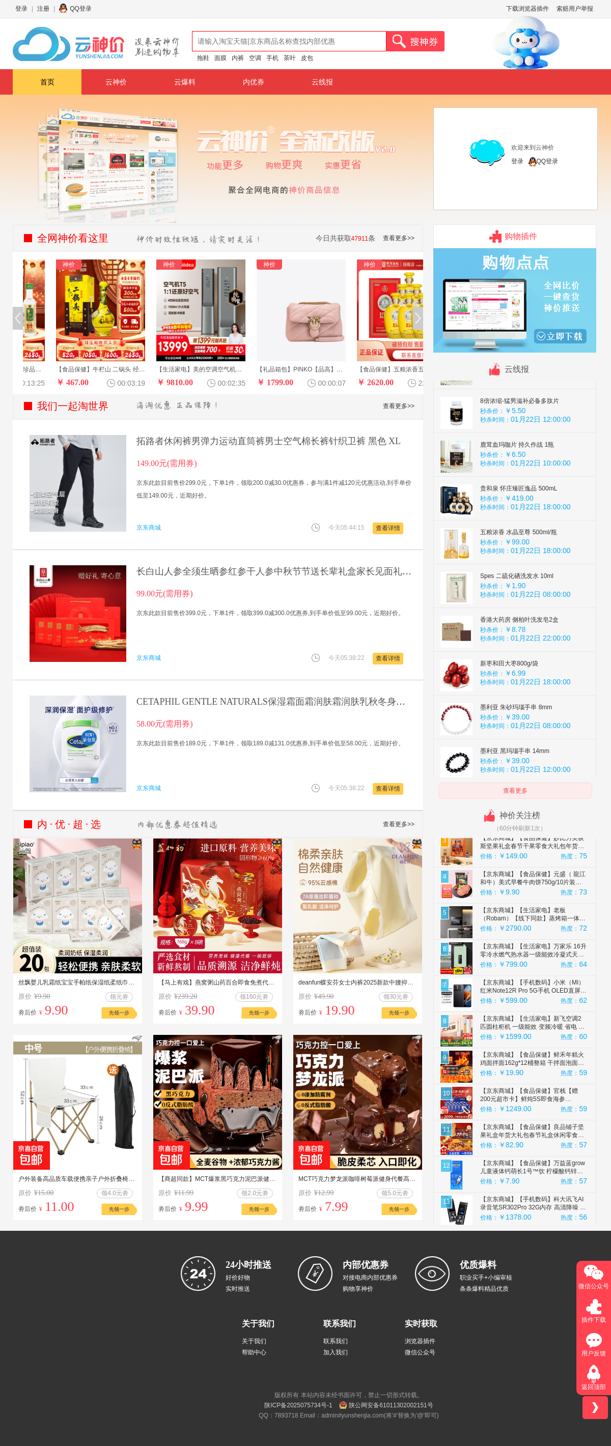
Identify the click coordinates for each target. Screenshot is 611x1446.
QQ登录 (81, 8)
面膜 (220, 58)
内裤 (238, 58)
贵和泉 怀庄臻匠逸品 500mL (518, 523)
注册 (43, 8)
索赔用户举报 (575, 8)
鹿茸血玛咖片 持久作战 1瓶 (517, 479)
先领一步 (119, 1013)
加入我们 (335, 1352)
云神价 (116, 82)
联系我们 (335, 1341)
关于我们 (254, 1341)
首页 (47, 82)
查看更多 (515, 790)
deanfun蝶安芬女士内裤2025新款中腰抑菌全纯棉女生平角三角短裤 (389, 982)
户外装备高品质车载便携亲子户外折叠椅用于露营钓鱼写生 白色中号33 (114, 1178)
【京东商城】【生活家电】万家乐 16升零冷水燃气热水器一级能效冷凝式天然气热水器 (533, 989)
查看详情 (388, 528)
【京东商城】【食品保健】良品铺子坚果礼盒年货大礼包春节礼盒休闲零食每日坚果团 (532, 1170)
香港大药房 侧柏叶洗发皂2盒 (519, 654)
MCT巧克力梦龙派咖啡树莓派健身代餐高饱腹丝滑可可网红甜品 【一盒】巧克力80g (411, 1178)
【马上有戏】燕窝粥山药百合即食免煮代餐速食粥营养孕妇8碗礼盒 (248, 982)
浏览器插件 (420, 1341)
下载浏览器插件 (527, 8)
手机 (272, 58)
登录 (21, 8)
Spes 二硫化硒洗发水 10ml (516, 611)
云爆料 (185, 82)
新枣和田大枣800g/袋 (509, 698)
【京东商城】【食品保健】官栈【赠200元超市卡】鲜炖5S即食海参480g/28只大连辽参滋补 (529, 1134)
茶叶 (290, 58)
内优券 (253, 82)
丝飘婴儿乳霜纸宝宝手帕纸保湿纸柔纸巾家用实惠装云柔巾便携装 (107, 982)
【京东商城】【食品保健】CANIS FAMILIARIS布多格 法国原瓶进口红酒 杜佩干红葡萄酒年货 (531, 845)
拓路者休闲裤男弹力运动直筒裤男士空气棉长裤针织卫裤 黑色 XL (268, 441)
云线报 (322, 82)
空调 (255, 58)
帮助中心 (254, 1352)
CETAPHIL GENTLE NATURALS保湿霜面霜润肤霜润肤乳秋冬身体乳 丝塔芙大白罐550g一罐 (322, 702)
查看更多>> (398, 238)
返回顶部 (593, 1387)
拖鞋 (203, 58)
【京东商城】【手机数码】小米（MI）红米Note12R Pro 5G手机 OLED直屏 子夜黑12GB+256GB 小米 (532, 1025)
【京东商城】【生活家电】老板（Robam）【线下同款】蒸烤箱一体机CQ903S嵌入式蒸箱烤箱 (533, 953)
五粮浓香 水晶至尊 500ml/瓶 (518, 567)
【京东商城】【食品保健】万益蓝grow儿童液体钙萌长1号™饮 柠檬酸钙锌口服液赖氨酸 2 (532, 1206)
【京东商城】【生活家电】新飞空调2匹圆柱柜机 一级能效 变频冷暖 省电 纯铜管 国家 (532, 1062)
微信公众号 (420, 1352)
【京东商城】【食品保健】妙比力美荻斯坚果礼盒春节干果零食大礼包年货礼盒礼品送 (532, 881)
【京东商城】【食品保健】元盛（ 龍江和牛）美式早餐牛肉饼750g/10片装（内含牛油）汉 (533, 917)
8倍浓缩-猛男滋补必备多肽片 (519, 436)
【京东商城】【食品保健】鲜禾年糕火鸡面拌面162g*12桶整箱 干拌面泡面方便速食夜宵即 (532, 1098)
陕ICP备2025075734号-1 (298, 1405)
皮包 (307, 58)
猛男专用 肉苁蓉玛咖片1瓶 (516, 392)
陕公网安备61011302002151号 (391, 1405)
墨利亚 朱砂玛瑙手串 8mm (516, 742)
